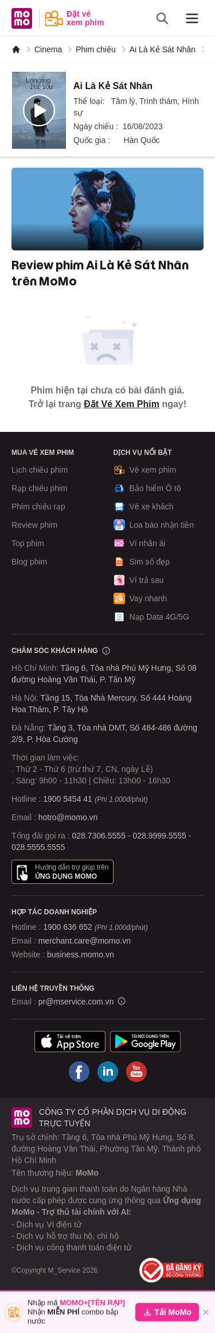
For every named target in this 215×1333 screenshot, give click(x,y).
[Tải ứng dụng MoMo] (69, 1041)
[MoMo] (16, 49)
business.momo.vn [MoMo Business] (80, 954)
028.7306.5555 (99, 835)
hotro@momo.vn (68, 817)
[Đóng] (206, 1312)
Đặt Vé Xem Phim (121, 404)
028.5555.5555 (38, 847)
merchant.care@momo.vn (84, 940)
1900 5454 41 (67, 798)
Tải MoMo (167, 1312)
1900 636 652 (95, 927)
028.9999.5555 (159, 835)
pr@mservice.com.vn (76, 1001)
